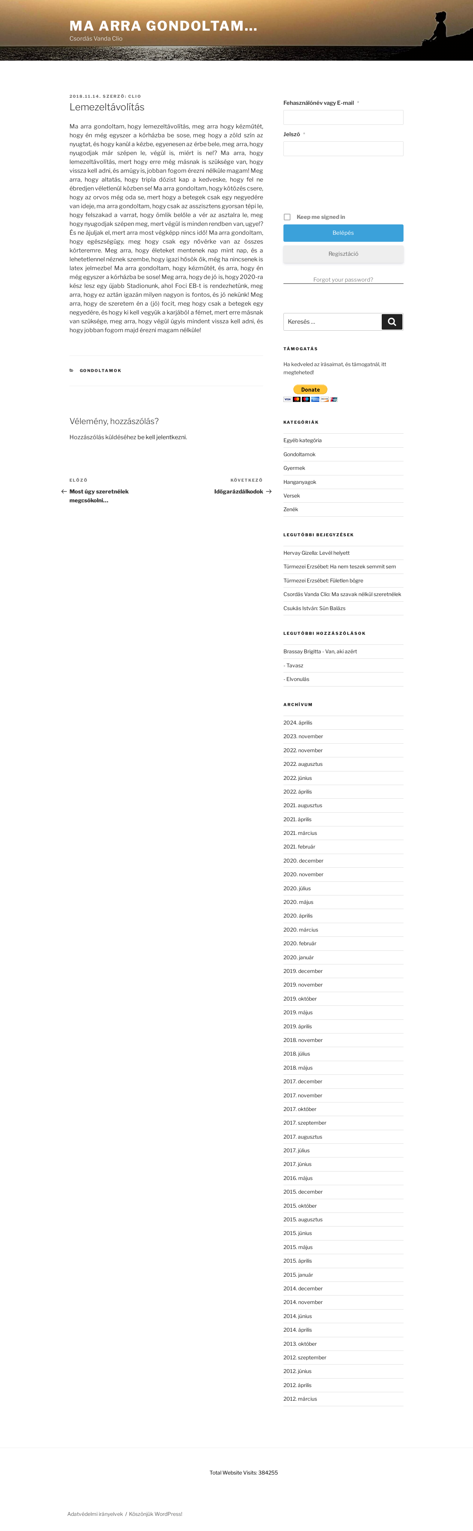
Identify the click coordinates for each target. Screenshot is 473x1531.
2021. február (299, 846)
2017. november (302, 1095)
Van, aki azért (341, 651)
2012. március (300, 1399)
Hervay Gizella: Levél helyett (316, 553)
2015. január (298, 1275)
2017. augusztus (302, 1136)
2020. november (303, 874)
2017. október (299, 1109)
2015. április (297, 1261)
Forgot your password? (343, 279)
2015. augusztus (303, 1219)
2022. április (297, 791)
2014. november (303, 1302)
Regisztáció (343, 254)
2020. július (297, 888)
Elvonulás (297, 679)
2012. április (297, 1385)
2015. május (298, 1247)
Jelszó (294, 134)
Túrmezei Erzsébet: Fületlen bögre (323, 580)
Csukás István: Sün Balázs (314, 608)
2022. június (297, 778)
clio (135, 96)
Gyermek (294, 468)
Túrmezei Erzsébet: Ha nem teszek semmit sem (339, 566)
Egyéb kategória (302, 440)
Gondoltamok (101, 370)
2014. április (297, 1330)
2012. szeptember (304, 1357)
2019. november (303, 984)
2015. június (297, 1233)
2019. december (303, 971)
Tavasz (294, 665)
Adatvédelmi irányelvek (95, 1514)
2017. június (297, 1164)
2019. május (298, 1012)
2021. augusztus (302, 805)
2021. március (300, 833)
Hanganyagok (299, 482)
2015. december (303, 1191)
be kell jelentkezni (161, 437)
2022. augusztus (303, 764)
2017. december (302, 1081)
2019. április (297, 1026)
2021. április (297, 819)
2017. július (296, 1150)
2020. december (303, 860)
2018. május (298, 1067)
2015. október (300, 1206)
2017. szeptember (304, 1122)
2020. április (298, 915)
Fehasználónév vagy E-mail (321, 103)
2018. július (296, 1053)
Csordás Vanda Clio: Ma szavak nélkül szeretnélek (342, 594)
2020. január (298, 957)
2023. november (303, 736)
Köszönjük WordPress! (155, 1514)
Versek (291, 495)
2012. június (297, 1371)
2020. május (298, 902)
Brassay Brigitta (302, 651)
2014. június (297, 1316)
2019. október (300, 998)
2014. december (303, 1288)
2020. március (300, 929)
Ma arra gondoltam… (163, 26)
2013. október (300, 1344)
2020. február (299, 943)
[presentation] (344, 187)
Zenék (290, 509)
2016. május (298, 1178)
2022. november (303, 750)
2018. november (303, 1040)
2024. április (297, 722)
